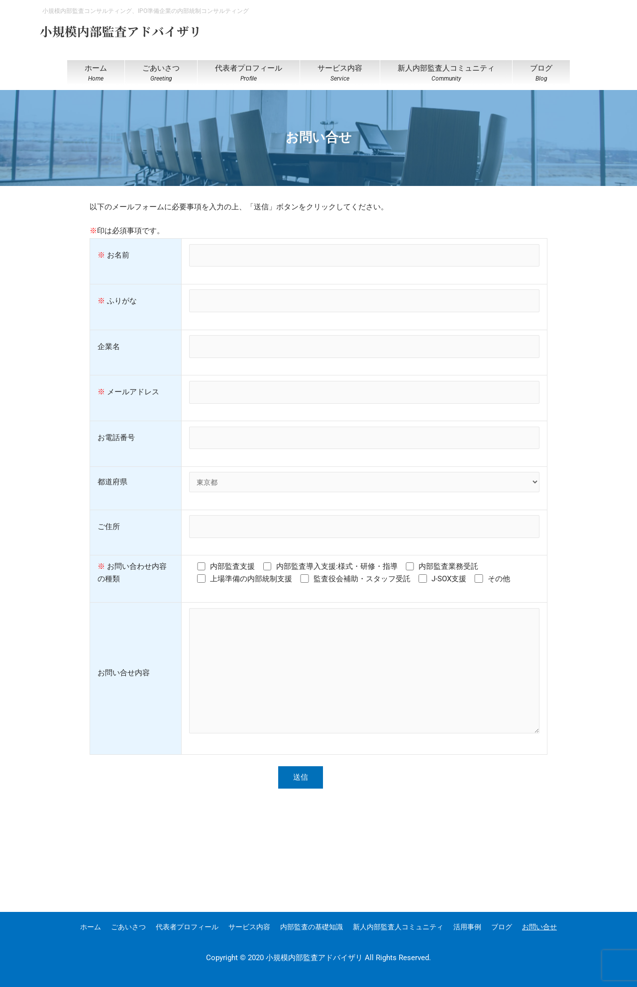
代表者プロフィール (187, 927)
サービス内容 (249, 927)
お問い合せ (539, 927)
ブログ (501, 927)
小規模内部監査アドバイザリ (127, 30)
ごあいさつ (128, 927)
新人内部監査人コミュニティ (398, 927)
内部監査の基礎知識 (311, 927)
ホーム (90, 927)
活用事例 (467, 927)
